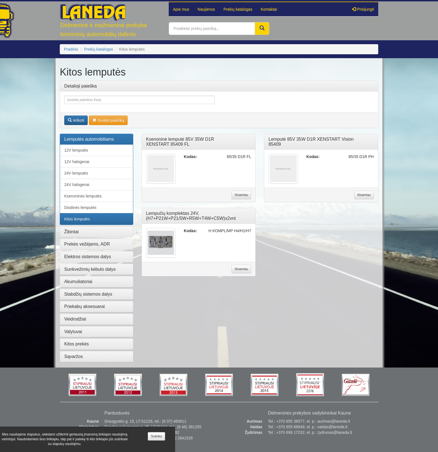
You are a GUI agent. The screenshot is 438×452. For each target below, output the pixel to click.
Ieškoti (76, 120)
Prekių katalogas (238, 9)
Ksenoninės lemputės (83, 196)
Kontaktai (269, 9)
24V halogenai (76, 184)
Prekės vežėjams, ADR (87, 244)
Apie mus (181, 9)
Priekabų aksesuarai (84, 306)
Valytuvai (73, 331)
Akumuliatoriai (78, 281)
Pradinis (71, 49)
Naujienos (206, 9)
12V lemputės (76, 150)
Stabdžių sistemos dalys (88, 294)
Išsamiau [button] (241, 195)
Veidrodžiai (75, 319)
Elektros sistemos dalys (87, 256)
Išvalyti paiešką (108, 120)
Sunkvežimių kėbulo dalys (90, 269)
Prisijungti (363, 9)
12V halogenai (76, 161)
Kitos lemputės (77, 219)
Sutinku (156, 436)
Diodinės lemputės (80, 207)
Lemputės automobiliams (89, 139)
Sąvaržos (73, 356)
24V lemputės (76, 173)
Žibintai (71, 231)
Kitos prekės (76, 344)
